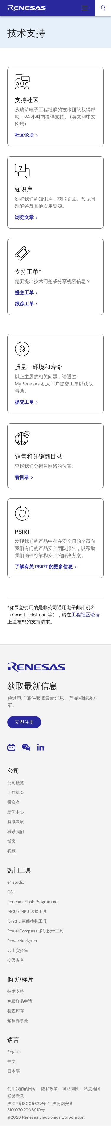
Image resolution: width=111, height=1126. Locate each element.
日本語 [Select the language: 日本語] (13, 1071)
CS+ (11, 892)
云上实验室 (17, 950)
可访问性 (70, 1088)
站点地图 (92, 1088)
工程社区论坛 (85, 615)
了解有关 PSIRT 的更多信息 (46, 567)
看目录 (25, 477)
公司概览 (15, 782)
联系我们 (15, 831)
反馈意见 (15, 1096)
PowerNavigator (22, 940)
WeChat (26, 747)
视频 (11, 851)
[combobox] (103, 8)
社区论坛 (27, 135)
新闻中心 (15, 812)
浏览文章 (27, 217)
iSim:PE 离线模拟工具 (27, 921)
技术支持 (15, 991)
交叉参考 (15, 960)
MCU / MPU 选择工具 (27, 911)
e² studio (15, 882)
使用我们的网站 (21, 1088)
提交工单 (27, 292)
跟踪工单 (27, 304)
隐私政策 (49, 1088)
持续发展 (15, 821)
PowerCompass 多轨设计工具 (35, 931)
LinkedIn (40, 747)
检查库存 (15, 1011)
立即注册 (24, 722)
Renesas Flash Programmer (33, 901)
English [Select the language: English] (14, 1051)
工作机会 (15, 792)
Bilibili (11, 747)
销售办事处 (17, 1020)
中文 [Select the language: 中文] (11, 1061)
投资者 (13, 802)
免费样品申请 (19, 1001)
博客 (11, 841)
